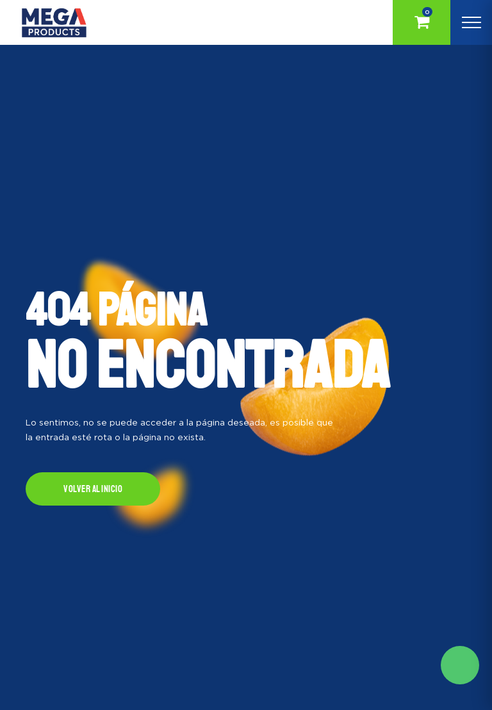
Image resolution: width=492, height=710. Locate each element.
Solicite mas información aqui (460, 665)
